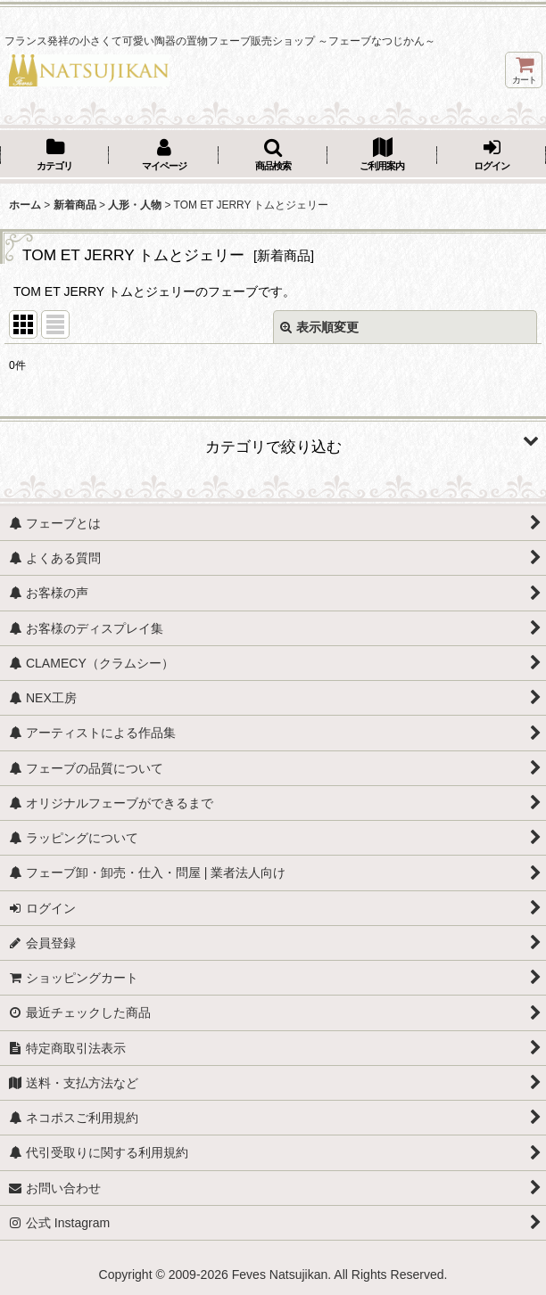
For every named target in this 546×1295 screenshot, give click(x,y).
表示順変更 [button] (319, 327)
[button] (273, 156)
